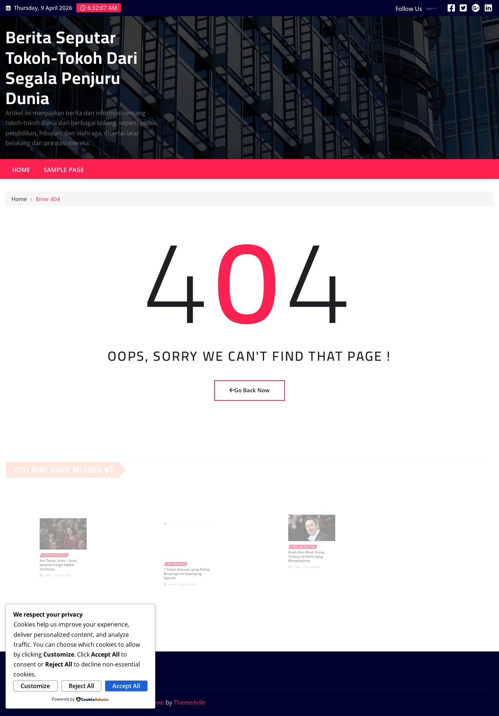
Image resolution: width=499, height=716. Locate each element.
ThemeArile (189, 702)
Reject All (81, 686)
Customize (35, 686)
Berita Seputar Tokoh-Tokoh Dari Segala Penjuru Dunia (72, 67)
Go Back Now (249, 390)
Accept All (126, 686)
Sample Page (64, 170)
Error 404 (48, 200)
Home (21, 170)
